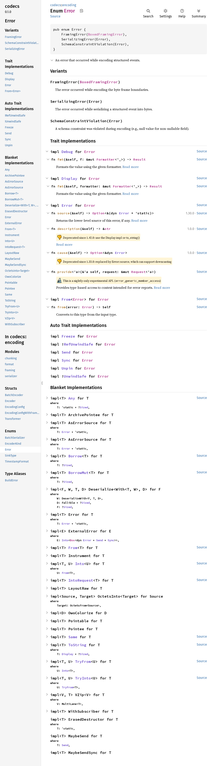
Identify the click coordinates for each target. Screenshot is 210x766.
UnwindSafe (75, 376)
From (66, 299)
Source (55, 16)
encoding (69, 5)
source (63, 213)
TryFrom (83, 661)
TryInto (83, 678)
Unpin (67, 368)
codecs (55, 5)
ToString (77, 645)
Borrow (75, 456)
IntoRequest (80, 580)
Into (65, 540)
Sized (84, 407)
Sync (66, 360)
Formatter (105, 159)
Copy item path (81, 10)
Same (72, 637)
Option (98, 213)
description (68, 229)
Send (66, 352)
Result (139, 159)
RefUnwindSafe (78, 344)
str (108, 229)
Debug (67, 151)
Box (72, 540)
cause (62, 253)
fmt (60, 159)
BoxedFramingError (105, 34)
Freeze (68, 336)
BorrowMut (78, 472)
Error (89, 151)
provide (64, 272)
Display (69, 178)
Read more (130, 166)
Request (138, 272)
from (61, 307)
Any (71, 398)
